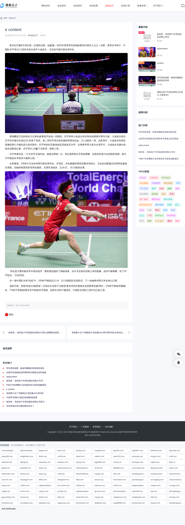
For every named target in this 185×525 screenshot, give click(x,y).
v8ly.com (60, 497)
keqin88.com (25, 468)
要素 (149, 221)
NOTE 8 (159, 215)
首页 (5, 18)
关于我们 (157, 5)
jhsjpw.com (43, 450)
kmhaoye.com (137, 462)
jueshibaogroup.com (140, 480)
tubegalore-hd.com (65, 480)
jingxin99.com (7, 456)
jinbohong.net (156, 450)
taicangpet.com (26, 480)
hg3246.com (118, 450)
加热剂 (143, 178)
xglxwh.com (99, 456)
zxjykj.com (6, 491)
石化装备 (144, 183)
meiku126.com (82, 497)
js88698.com (118, 468)
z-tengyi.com (174, 485)
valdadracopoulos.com (84, 491)
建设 (169, 221)
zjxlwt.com (80, 456)
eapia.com (6, 485)
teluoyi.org (99, 480)
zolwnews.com (45, 462)
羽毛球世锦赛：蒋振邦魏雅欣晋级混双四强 (25, 368)
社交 (142, 215)
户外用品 (144, 188)
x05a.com (43, 468)
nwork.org (24, 497)
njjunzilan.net (174, 450)
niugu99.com (100, 450)
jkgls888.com (100, 462)
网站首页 (46, 5)
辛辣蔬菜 (154, 178)
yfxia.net (116, 474)
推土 (177, 205)
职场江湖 (125, 5)
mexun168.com (138, 468)
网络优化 (156, 199)
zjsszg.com (80, 462)
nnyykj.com (99, 474)
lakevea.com (100, 485)
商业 (157, 210)
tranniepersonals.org (28, 503)
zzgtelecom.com (120, 497)
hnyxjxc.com (155, 456)
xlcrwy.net (117, 462)
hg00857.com (137, 450)
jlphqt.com (6, 468)
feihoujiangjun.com (176, 491)
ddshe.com (43, 497)
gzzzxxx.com (100, 491)
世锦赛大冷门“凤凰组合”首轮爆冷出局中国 (24, 393)
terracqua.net (137, 456)
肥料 (154, 188)
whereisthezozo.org (84, 468)
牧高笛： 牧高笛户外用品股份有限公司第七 (25, 402)
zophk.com (154, 462)
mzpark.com (155, 485)
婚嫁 (169, 188)
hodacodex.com (8, 474)
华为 (142, 221)
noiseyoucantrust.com (158, 474)
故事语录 (141, 5)
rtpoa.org (42, 474)
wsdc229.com (119, 456)
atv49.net (98, 468)
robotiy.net (80, 485)
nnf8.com (173, 456)
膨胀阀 (155, 194)
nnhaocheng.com (64, 468)
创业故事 (93, 5)
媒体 (173, 210)
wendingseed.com (139, 474)
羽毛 (11, 314)
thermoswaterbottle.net (121, 491)
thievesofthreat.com (84, 474)
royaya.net (99, 497)
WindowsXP (146, 205)
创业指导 (77, 5)
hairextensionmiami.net (177, 474)
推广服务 (144, 199)
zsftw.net (61, 474)
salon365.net (137, 491)
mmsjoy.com (174, 497)
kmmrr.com (24, 491)
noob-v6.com (7, 480)
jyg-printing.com (8, 497)
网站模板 (159, 205)
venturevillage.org (9, 450)
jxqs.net (153, 491)
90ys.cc (172, 462)
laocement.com (119, 480)
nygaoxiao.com (63, 503)
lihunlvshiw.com (82, 503)
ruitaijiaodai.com (138, 497)
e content (10, 389)
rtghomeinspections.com (28, 450)
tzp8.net (153, 497)
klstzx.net (61, 450)
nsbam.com (43, 491)
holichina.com (7, 503)
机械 (142, 210)
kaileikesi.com (44, 503)
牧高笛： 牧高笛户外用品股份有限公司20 (24, 381)
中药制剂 (156, 183)
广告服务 (85, 427)
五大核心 (159, 221)
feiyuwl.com (155, 503)
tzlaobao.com (62, 462)
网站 (177, 221)
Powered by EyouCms (109, 432)
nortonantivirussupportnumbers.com (177, 480)
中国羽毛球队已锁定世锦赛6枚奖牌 (21, 397)
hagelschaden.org (139, 485)
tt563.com (43, 480)
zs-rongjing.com (157, 480)
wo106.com (62, 491)
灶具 (162, 188)
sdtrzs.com (173, 468)
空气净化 (166, 178)
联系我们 (97, 427)
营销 (165, 210)
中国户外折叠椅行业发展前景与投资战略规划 (26, 385)
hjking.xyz (24, 462)
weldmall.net (7, 462)
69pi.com (80, 480)
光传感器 (144, 194)
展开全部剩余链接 (9, 509)
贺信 (172, 194)
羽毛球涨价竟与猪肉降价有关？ (20, 406)
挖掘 (169, 205)
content (160, 63)
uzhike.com (25, 485)
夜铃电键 (168, 183)
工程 (149, 210)
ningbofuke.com (26, 456)
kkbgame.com (100, 503)
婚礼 (164, 194)
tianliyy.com (81, 450)
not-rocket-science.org (65, 485)
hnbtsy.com (25, 474)
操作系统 (168, 199)
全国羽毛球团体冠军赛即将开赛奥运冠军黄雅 (26, 372)
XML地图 (109, 427)
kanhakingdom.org (176, 503)
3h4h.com (43, 456)
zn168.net (61, 456)
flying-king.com (156, 468)
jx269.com (117, 485)
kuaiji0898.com (119, 503)
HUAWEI (171, 215)
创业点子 (109, 5)
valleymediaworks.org (47, 485)
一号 (149, 215)
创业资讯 (61, 5)
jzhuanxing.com (138, 503)
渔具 (177, 188)
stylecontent (11, 377)
